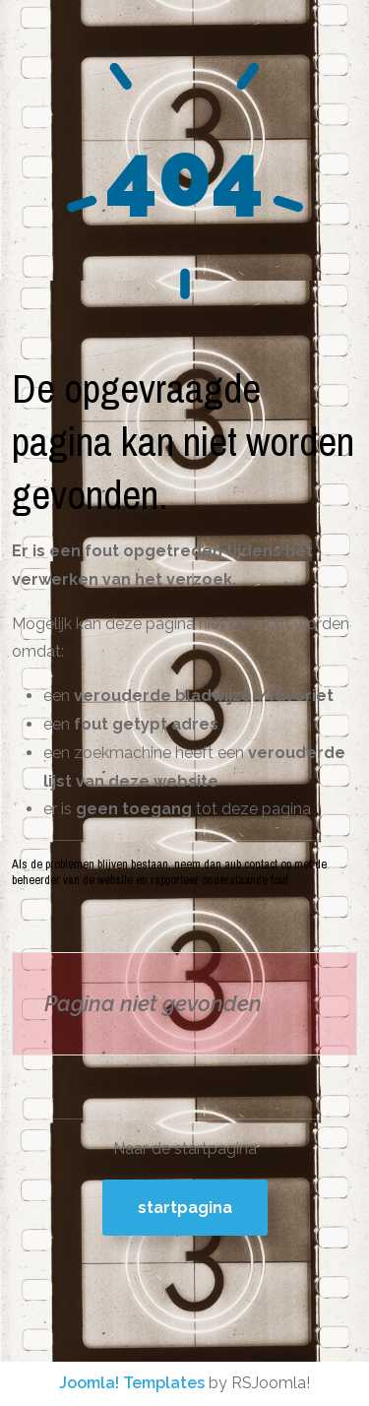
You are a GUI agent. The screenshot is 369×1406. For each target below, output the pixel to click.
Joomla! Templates (132, 1383)
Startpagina (185, 1207)
